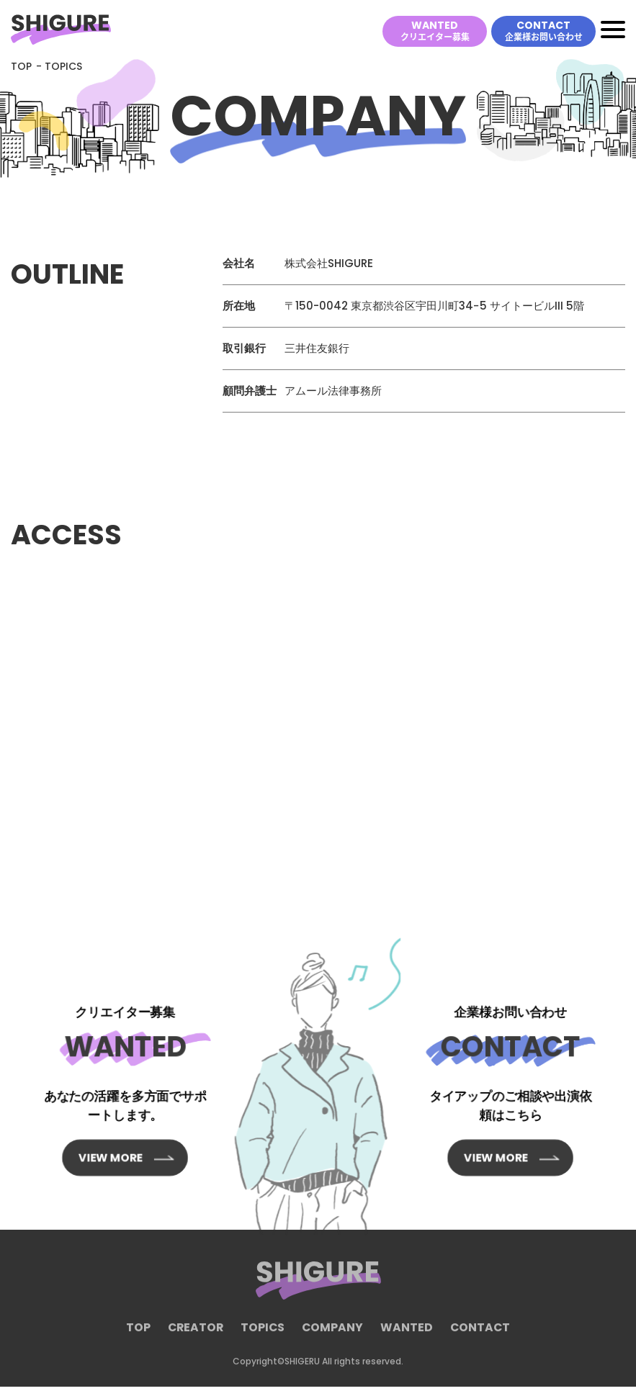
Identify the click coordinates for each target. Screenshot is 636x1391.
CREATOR (194, 1339)
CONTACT (544, 31)
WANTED (435, 31)
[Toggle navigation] (613, 31)
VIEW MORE (116, 1135)
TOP (21, 70)
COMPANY (333, 1339)
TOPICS (263, 1339)
